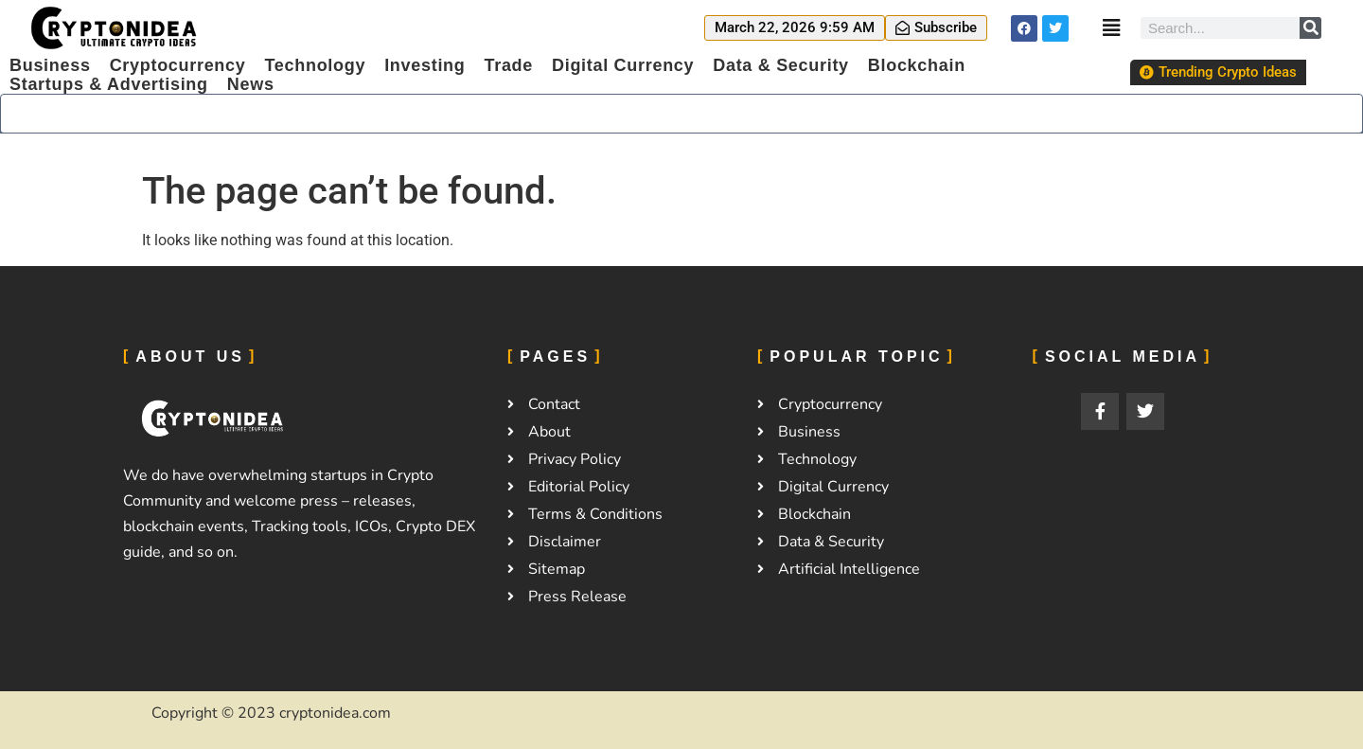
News (250, 84)
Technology (314, 65)
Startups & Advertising (108, 84)
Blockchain (916, 65)
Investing (424, 65)
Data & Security (781, 65)
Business (50, 65)
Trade (508, 65)
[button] (794, 28)
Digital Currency (623, 65)
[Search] (1310, 28)
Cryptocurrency (178, 65)
